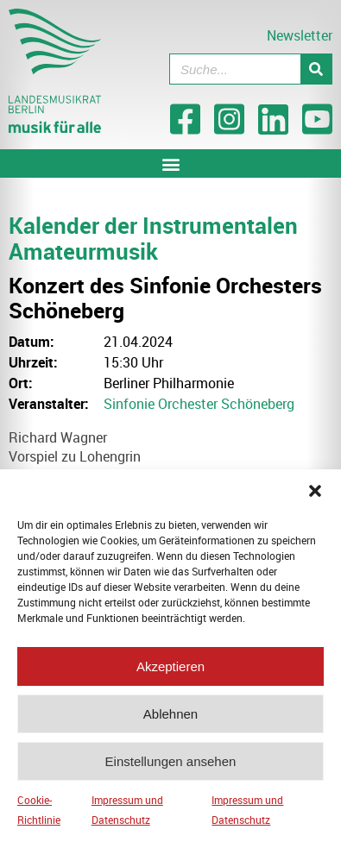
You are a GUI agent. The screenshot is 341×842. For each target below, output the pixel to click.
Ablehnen (170, 714)
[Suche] (316, 69)
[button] (315, 491)
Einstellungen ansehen (171, 761)
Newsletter (299, 35)
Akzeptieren (170, 666)
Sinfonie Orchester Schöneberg (199, 403)
